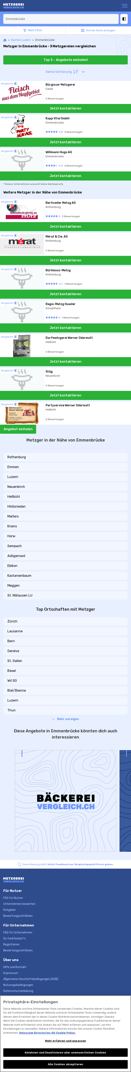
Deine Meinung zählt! (68, 864)
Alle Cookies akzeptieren (65, 1064)
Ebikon (12, 566)
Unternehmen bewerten (19, 904)
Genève (13, 651)
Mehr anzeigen (65, 719)
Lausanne (15, 631)
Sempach (14, 546)
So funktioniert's (14, 938)
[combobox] (61, 19)
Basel (11, 671)
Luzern (12, 477)
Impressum (10, 973)
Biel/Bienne (16, 690)
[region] (65, 1033)
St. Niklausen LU (19, 595)
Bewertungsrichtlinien (18, 916)
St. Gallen (14, 661)
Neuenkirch (16, 487)
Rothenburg (16, 457)
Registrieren (11, 944)
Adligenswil (16, 556)
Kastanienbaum (19, 576)
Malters (13, 516)
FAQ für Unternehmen (17, 932)
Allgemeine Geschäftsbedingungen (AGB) (30, 979)
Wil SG (12, 681)
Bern (11, 641)
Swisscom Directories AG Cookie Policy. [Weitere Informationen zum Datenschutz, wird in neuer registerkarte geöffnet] (47, 1032)
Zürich (12, 621)
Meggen (13, 585)
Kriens (12, 526)
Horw (11, 536)
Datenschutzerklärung (18, 991)
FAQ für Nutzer (13, 898)
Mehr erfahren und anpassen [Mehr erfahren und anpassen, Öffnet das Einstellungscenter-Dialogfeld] (65, 1040)
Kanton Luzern (21, 40)
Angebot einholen (18, 429)
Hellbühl (13, 497)
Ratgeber (9, 910)
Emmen (13, 467)
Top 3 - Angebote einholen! (66, 60)
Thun (11, 710)
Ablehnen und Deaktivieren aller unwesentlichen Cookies (65, 1052)
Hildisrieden (16, 506)
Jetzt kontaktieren (65, 108)
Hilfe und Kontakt (14, 967)
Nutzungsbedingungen (18, 985)
